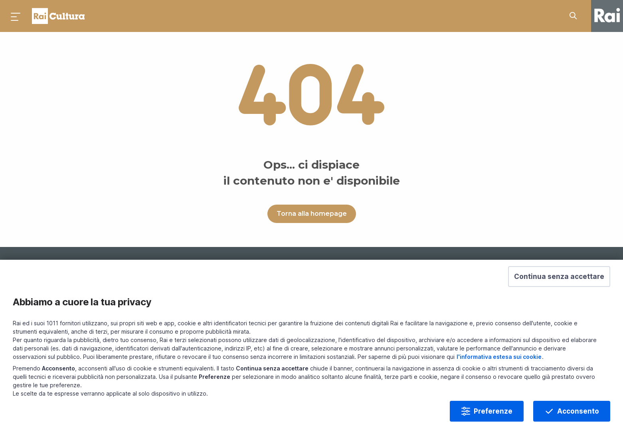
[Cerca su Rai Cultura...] (575, 16)
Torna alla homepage (312, 213)
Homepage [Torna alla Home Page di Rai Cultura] (58, 16)
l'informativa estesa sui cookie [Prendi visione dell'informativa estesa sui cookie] (499, 363)
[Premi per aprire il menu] (16, 16)
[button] (559, 283)
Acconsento (578, 418)
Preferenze (493, 418)
